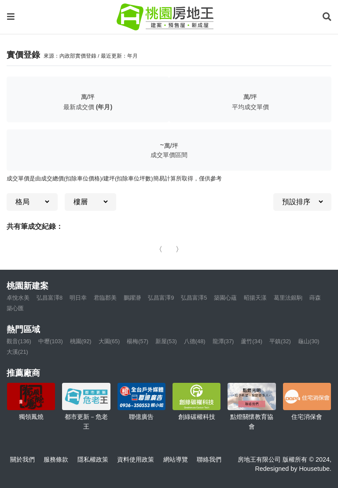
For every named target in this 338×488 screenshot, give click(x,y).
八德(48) (195, 341)
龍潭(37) (223, 341)
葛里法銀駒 (288, 297)
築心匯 (15, 308)
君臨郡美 (105, 297)
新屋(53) (166, 341)
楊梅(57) (137, 341)
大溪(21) (17, 352)
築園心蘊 (225, 297)
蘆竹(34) (251, 341)
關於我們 (22, 459)
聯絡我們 (209, 459)
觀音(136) (19, 341)
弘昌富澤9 (161, 297)
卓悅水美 (18, 297)
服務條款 (56, 459)
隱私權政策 (92, 459)
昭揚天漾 (255, 297)
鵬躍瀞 (132, 297)
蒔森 (315, 297)
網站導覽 (175, 459)
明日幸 (78, 297)
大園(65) (109, 341)
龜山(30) (309, 341)
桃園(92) (81, 341)
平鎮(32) (280, 341)
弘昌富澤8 (49, 297)
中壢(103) (50, 341)
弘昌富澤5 (194, 297)
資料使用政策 (135, 459)
